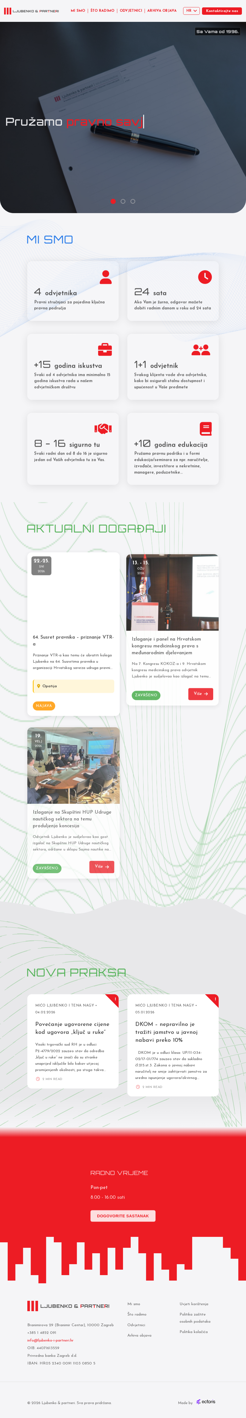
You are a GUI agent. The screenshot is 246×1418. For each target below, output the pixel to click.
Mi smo (133, 1304)
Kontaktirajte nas (222, 11)
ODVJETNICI (131, 11)
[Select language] (191, 11)
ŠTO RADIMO (102, 11)
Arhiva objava (139, 1336)
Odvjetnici (136, 1325)
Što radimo (137, 1315)
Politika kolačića (194, 1332)
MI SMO (78, 11)
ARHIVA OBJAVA (162, 11)
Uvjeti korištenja (194, 1304)
